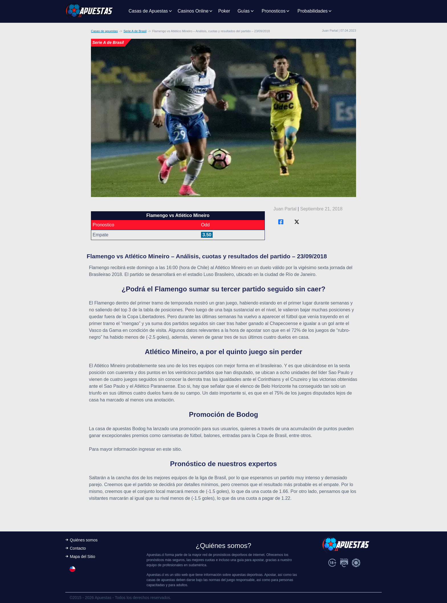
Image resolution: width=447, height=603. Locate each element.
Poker (224, 11)
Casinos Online (193, 11)
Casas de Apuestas (148, 11)
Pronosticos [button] (274, 11)
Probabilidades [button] (312, 11)
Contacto (78, 548)
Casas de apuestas (104, 31)
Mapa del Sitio (82, 556)
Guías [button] (243, 11)
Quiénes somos (83, 540)
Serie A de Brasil (135, 31)
